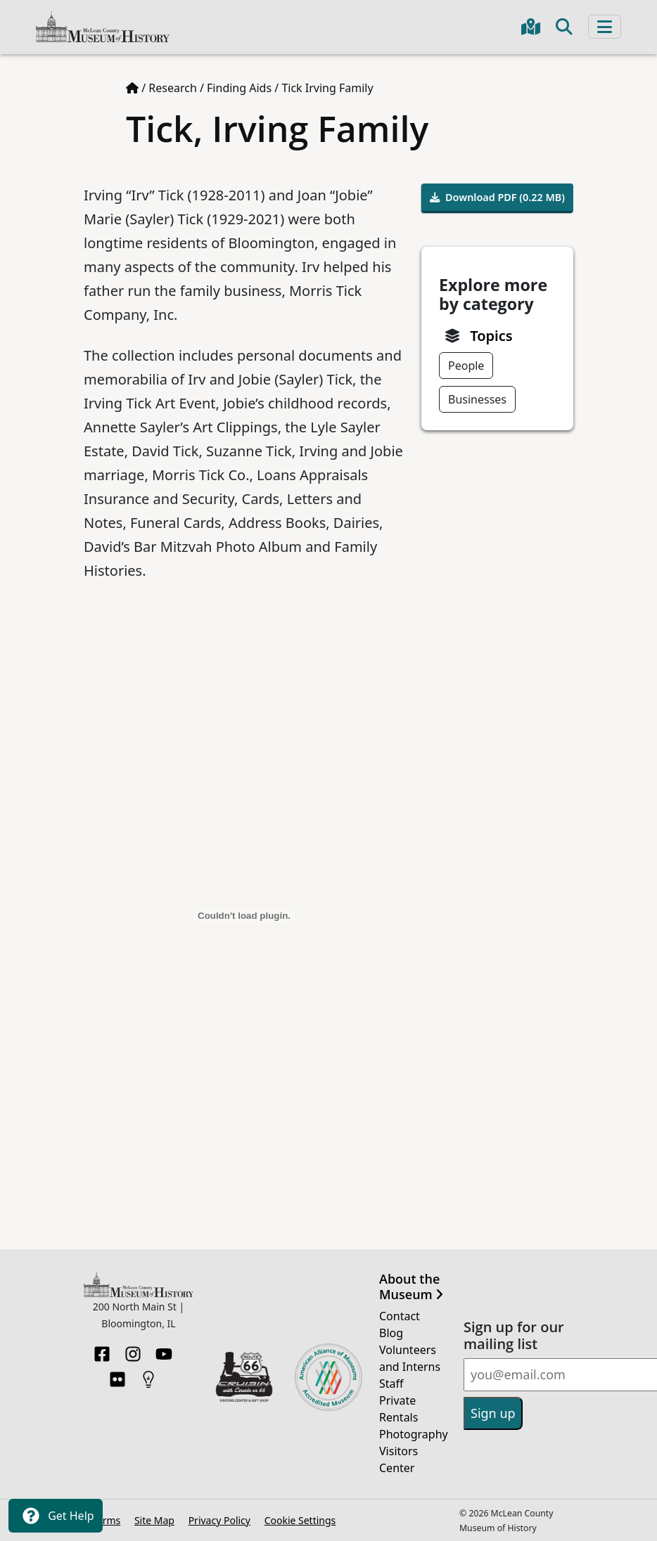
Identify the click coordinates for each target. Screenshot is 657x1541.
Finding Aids (239, 88)
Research (172, 88)
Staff (391, 1383)
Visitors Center (398, 1459)
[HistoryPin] (148, 1375)
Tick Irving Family (327, 88)
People (466, 365)
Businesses (477, 399)
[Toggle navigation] (604, 27)
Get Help (55, 1515)
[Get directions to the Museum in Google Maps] (530, 26)
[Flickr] (117, 1375)
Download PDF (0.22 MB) (497, 197)
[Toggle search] (564, 26)
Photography (413, 1434)
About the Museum (411, 1287)
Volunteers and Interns (409, 1358)
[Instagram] (133, 1349)
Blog (391, 1333)
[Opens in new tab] (244, 1376)
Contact (399, 1316)
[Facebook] (102, 1349)
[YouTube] (163, 1349)
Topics (491, 335)
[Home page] (132, 88)
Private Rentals (398, 1409)
